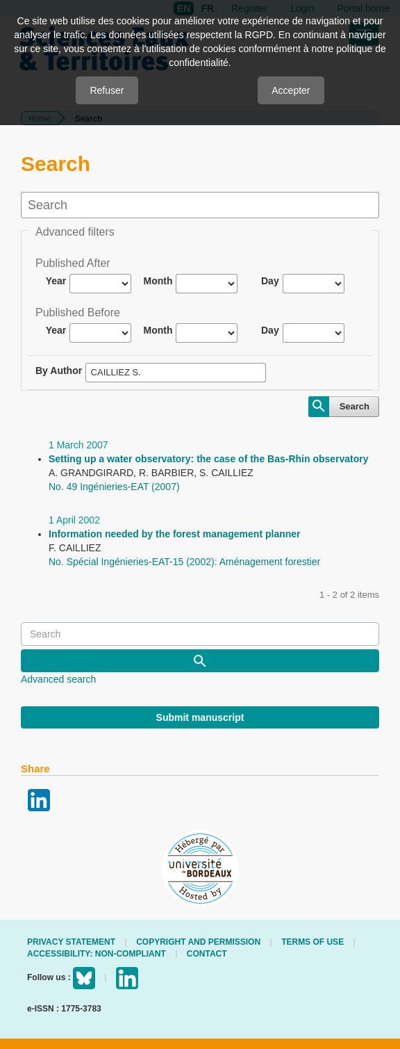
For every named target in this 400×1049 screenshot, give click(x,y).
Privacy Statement (71, 942)
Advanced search (58, 679)
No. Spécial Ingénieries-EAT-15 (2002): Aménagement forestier (184, 561)
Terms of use (312, 942)
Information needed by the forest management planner (175, 533)
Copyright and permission (198, 942)
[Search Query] (200, 634)
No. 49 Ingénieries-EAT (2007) (114, 486)
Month (158, 280)
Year (56, 280)
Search (354, 406)
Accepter (291, 90)
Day (270, 280)
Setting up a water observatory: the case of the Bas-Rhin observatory (209, 458)
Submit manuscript (200, 717)
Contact (207, 954)
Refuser (107, 90)
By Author (58, 370)
